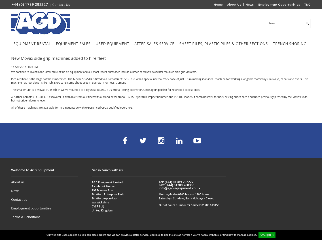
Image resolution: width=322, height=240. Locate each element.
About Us (234, 4)
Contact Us (61, 4)
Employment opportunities (31, 208)
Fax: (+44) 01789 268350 (176, 185)
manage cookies (246, 235)
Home (218, 4)
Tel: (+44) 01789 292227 (176, 182)
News (250, 4)
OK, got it (267, 234)
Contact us (19, 199)
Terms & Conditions (25, 217)
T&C (307, 4)
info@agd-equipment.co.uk (179, 188)
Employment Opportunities (279, 4)
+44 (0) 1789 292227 (30, 4)
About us (18, 182)
